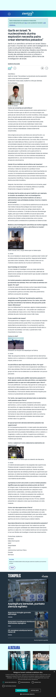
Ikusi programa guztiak (41, 640)
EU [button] (14, 68)
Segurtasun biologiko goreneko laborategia (19, 613)
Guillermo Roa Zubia (14, 64)
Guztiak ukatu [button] (35, 690)
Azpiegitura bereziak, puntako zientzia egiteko (26, 605)
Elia (25, 23)
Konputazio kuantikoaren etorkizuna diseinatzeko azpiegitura (21, 622)
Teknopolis (14, 575)
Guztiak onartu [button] (21, 690)
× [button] (54, 671)
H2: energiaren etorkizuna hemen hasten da (20, 631)
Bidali (12, 567)
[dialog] (28, 683)
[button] (9, 14)
